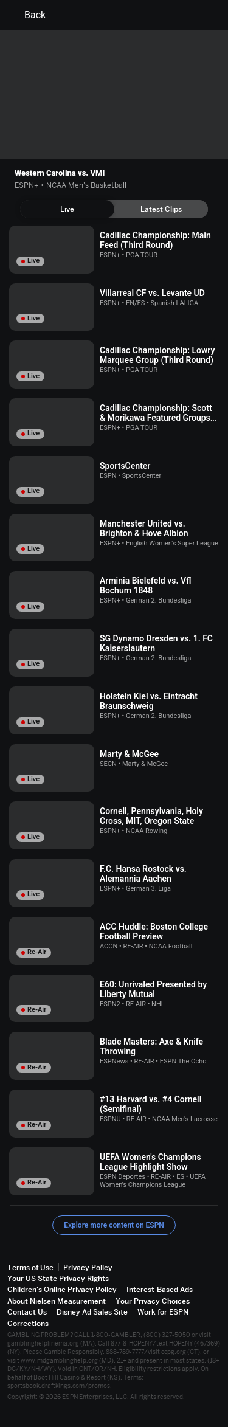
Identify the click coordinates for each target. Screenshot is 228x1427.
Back (28, 15)
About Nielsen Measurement (56, 1300)
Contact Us (27, 1311)
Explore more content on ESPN (114, 1225)
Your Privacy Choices (153, 1300)
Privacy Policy (87, 1267)
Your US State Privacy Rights (58, 1278)
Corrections (28, 1323)
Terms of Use (30, 1267)
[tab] (67, 209)
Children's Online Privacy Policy (62, 1289)
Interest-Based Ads (159, 1289)
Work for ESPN (162, 1311)
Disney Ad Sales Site (92, 1311)
